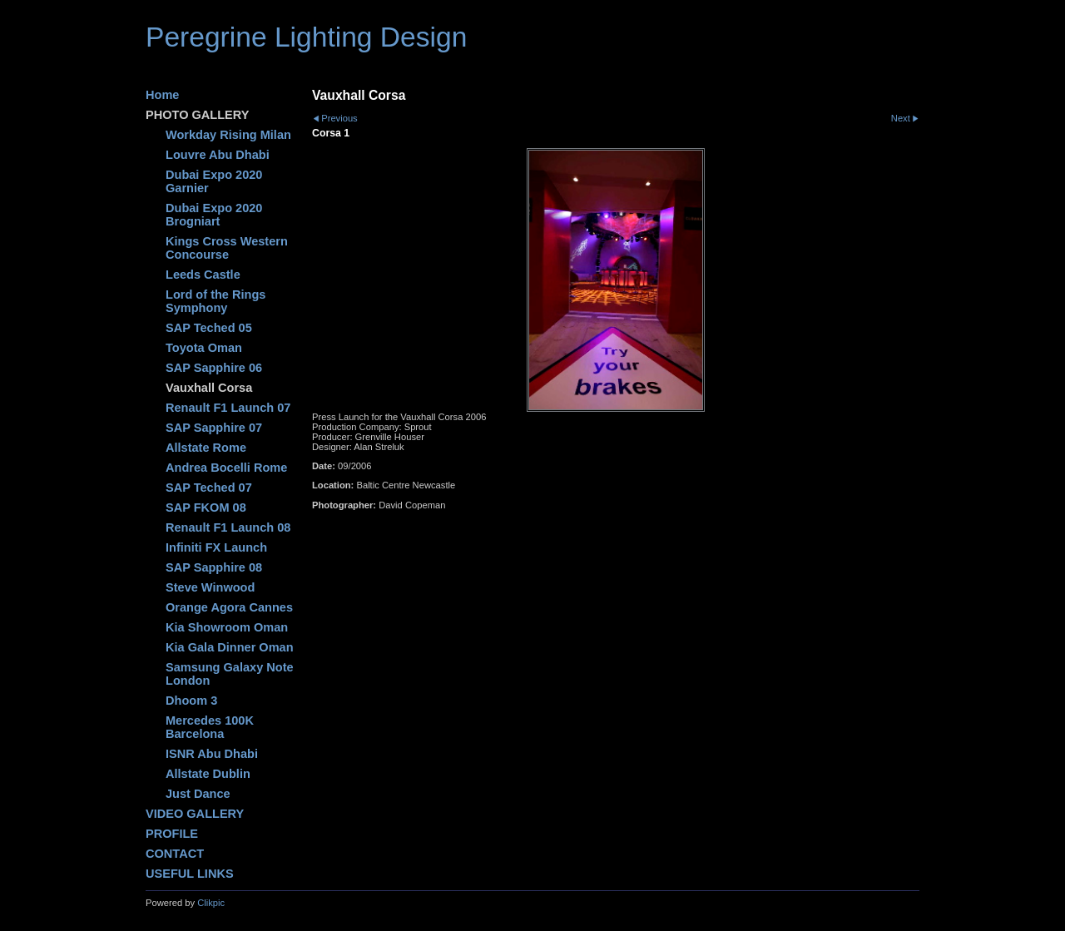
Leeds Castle (203, 274)
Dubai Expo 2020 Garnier (214, 181)
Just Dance (198, 793)
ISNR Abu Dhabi (212, 753)
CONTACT (175, 853)
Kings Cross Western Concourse (227, 248)
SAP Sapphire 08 (214, 567)
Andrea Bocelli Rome (226, 467)
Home (162, 95)
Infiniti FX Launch (216, 547)
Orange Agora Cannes (229, 607)
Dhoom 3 (191, 700)
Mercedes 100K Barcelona (210, 727)
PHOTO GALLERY (197, 114)
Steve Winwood (210, 587)
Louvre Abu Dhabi (218, 154)
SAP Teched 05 (209, 327)
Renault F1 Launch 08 (228, 527)
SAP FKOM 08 (206, 507)
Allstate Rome (206, 447)
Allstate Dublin (208, 773)
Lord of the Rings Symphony (215, 301)
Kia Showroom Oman (227, 627)
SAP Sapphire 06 (214, 367)
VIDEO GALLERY (195, 813)
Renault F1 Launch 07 (228, 407)
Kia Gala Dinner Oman (230, 647)
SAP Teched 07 (209, 487)
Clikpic (211, 903)
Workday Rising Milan (228, 134)
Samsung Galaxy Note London (230, 674)
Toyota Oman (204, 347)
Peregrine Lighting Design (306, 37)
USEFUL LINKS (190, 873)
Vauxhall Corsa (209, 387)
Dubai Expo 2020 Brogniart (214, 214)
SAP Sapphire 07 (214, 427)
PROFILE (172, 833)
